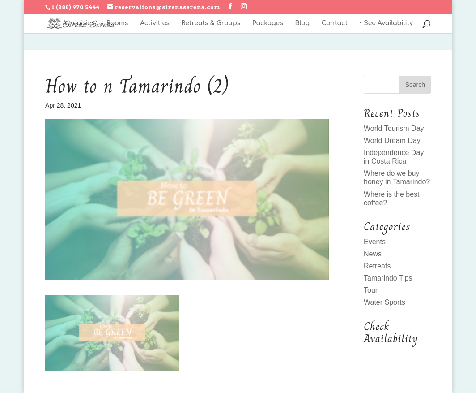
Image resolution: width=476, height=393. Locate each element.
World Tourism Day (394, 128)
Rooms (117, 23)
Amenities (78, 23)
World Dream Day (392, 140)
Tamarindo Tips (388, 278)
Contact (335, 23)
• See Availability (386, 23)
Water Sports (384, 302)
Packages (267, 23)
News (373, 254)
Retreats (377, 266)
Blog (302, 23)
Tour (371, 290)
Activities (155, 23)
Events (375, 242)
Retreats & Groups (210, 23)
